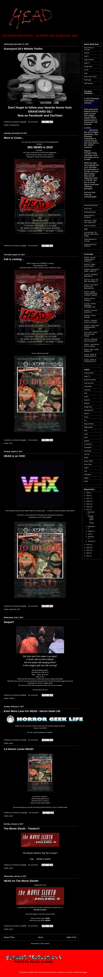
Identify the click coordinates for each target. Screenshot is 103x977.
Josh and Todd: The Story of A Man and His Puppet (91, 234)
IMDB (86, 229)
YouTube (56, 115)
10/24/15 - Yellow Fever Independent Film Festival (91, 327)
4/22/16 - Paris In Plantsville (89, 299)
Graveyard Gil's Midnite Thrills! (23, 48)
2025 (88, 493)
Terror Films (88, 209)
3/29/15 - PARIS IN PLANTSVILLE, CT (90, 355)
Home (40, 937)
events (86, 396)
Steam (86, 457)
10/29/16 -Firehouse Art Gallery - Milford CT (91, 270)
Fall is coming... (14, 259)
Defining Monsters (90, 212)
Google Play (88, 66)
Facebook (35, 115)
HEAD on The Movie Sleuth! (21, 880)
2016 (88, 544)
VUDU (86, 481)
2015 (88, 547)
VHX (11, 443)
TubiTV (86, 56)
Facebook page (59, 681)
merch (86, 434)
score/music (88, 444)
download (12, 609)
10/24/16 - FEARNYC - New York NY (91, 275)
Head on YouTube (90, 226)
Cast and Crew (89, 383)
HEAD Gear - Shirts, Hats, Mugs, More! (90, 221)
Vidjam (86, 478)
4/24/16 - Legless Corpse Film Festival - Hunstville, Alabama (91, 293)
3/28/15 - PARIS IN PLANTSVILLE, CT (90, 360)
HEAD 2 (12, 698)
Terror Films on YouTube (89, 48)
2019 (88, 504)
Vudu (85, 73)
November (91, 526)
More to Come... (14, 137)
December (91, 512)
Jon (85, 420)
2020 (88, 501)
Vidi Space (87, 474)
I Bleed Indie (48, 683)
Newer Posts (9, 937)
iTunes (86, 70)
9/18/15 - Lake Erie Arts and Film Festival (91, 345)
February (91, 536)
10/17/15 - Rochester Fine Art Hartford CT (90, 340)
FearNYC (87, 400)
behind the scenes (90, 380)
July (89, 534)
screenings (87, 451)
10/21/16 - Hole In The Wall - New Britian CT (91, 280)
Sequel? (9, 622)
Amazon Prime (89, 373)
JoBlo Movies (88, 83)
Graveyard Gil (14, 125)
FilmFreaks (87, 80)
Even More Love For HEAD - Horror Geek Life (32, 711)
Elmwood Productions (91, 205)
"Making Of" (30, 157)
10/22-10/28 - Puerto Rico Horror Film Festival (90, 334)
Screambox (87, 447)
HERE (49, 517)
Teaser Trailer (88, 461)
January (91, 541)
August (90, 531)
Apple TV (87, 63)
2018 (88, 507)
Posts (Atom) (44, 943)
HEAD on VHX (32, 268)
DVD (85, 393)
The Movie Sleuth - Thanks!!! (22, 828)
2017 (88, 509)
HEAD (72, 511)
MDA (85, 430)
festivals (86, 403)
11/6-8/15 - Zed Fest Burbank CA (90, 311)
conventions (88, 386)
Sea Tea (86, 454)
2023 (88, 495)
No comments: (33, 122)
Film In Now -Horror (90, 76)
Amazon (86, 53)
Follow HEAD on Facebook (89, 216)
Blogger (84, 972)
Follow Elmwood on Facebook (90, 245)
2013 (88, 553)
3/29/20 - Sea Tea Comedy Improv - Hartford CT (89, 259)
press (11, 743)
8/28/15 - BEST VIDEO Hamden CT (91, 350)
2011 (88, 556)
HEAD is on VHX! (14, 456)
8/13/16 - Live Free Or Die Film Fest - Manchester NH (91, 286)
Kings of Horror (89, 60)
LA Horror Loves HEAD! (19, 749)
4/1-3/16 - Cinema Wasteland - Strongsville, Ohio (90, 305)
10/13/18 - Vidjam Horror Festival (89, 265)
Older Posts (71, 937)
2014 (88, 550)
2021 (88, 498)
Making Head (88, 427)
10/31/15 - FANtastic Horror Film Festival (90, 321)
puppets (86, 441)
